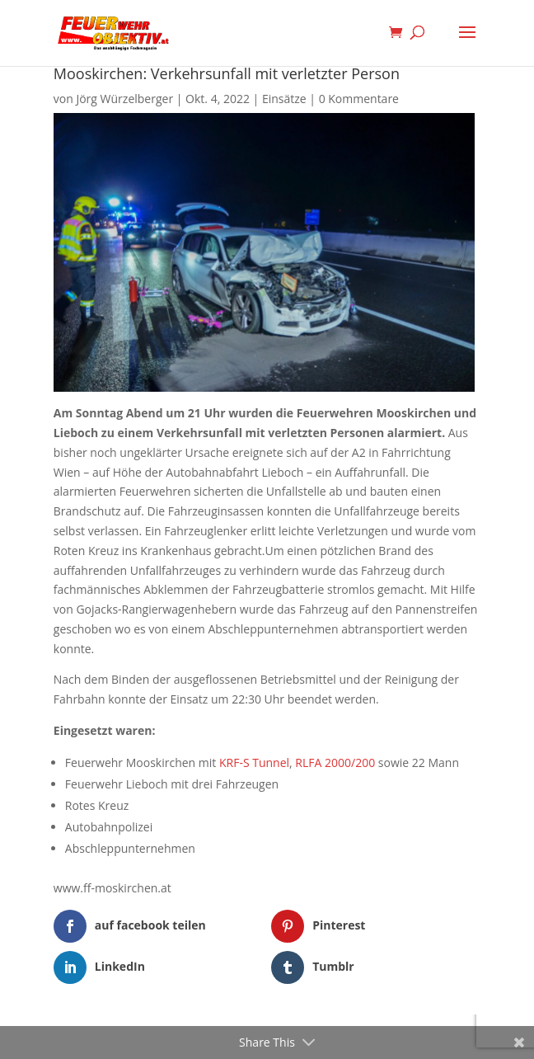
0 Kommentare (359, 98)
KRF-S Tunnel (254, 762)
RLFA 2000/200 (335, 762)
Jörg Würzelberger (124, 98)
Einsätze (284, 98)
